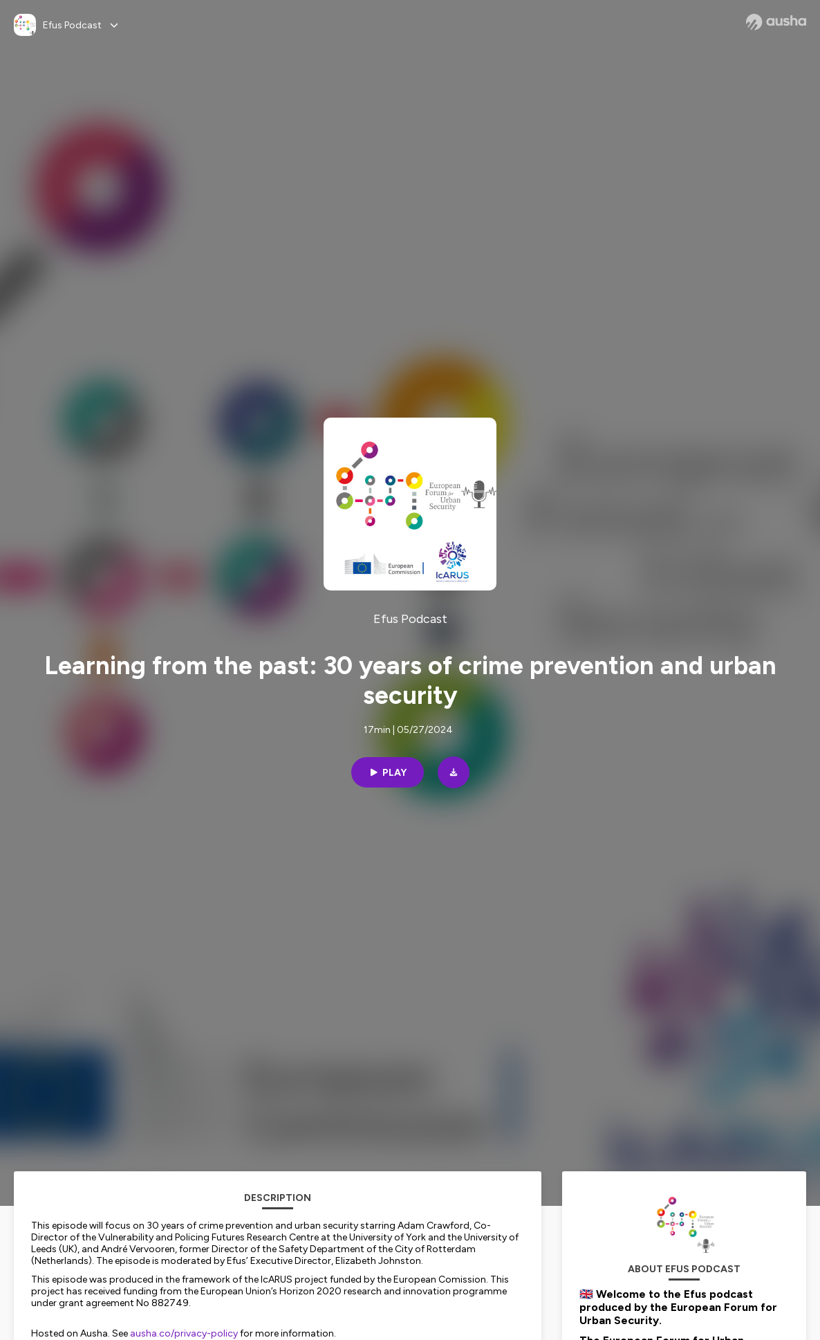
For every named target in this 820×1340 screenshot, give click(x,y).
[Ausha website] (776, 22)
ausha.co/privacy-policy (184, 1333)
